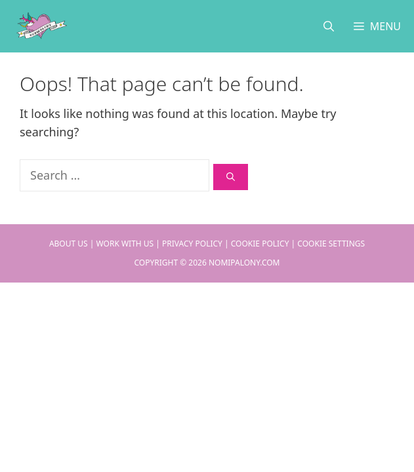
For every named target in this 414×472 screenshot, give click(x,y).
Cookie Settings (331, 243)
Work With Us (125, 243)
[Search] (231, 177)
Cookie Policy (260, 243)
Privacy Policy (192, 243)
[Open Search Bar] (329, 26)
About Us (68, 243)
